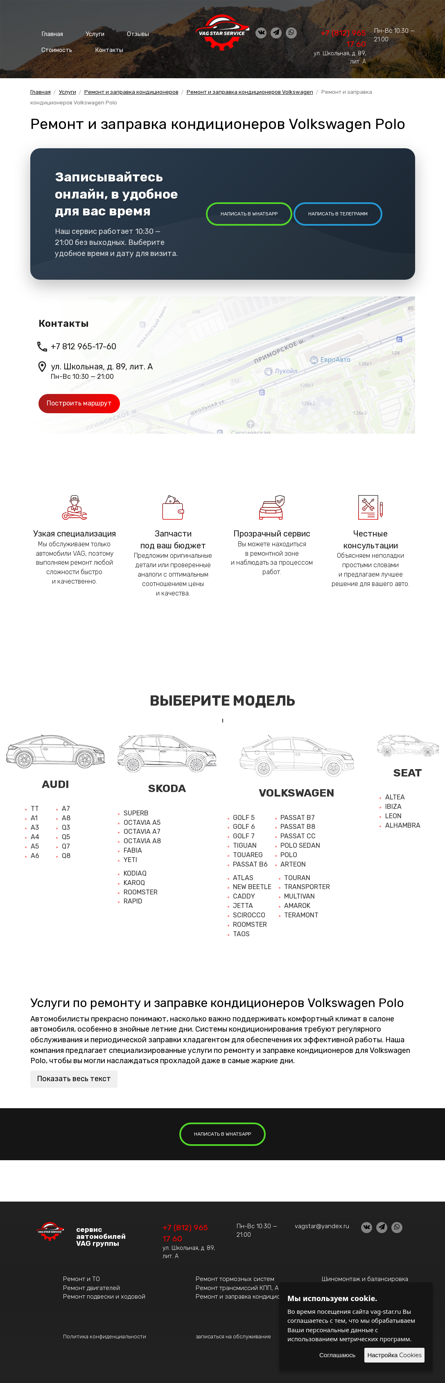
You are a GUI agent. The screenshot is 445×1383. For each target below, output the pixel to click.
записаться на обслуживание (233, 1336)
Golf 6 (244, 827)
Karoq (134, 883)
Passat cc (298, 836)
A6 (35, 856)
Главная (49, 32)
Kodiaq (135, 873)
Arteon (293, 864)
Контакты (103, 45)
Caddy (244, 896)
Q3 (66, 827)
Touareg (248, 855)
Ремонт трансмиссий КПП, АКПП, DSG (251, 1288)
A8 (66, 818)
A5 (35, 846)
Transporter (307, 887)
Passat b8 (297, 827)
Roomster (141, 892)
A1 (34, 818)
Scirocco (249, 915)
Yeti (130, 860)
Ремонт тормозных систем (235, 1279)
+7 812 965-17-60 (83, 346)
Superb (136, 813)
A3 (35, 827)
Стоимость (55, 45)
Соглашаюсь (337, 1355)
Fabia (133, 850)
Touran (297, 878)
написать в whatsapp (249, 214)
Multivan (299, 896)
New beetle (252, 887)
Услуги (87, 32)
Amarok (297, 906)
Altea (395, 797)
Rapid (133, 901)
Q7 (66, 846)
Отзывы (124, 32)
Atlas (243, 878)
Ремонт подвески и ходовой (104, 1296)
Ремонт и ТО (81, 1279)
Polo (288, 855)
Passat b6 (250, 864)
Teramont (301, 915)
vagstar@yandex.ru (322, 1226)
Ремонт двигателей (91, 1288)
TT (35, 809)
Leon (393, 816)
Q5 (66, 837)
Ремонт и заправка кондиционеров (247, 1296)
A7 (66, 809)
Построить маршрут (79, 403)
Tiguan (245, 845)
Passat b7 (297, 818)
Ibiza (393, 806)
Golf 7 (244, 836)
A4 (35, 837)
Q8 (66, 856)
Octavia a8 (142, 841)
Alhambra (402, 825)
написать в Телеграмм (338, 214)
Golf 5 (244, 818)
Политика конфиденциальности (104, 1336)
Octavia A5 (142, 822)
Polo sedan (300, 845)
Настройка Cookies (394, 1355)
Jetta (243, 906)
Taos (241, 934)
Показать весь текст (74, 1078)
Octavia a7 (142, 831)
